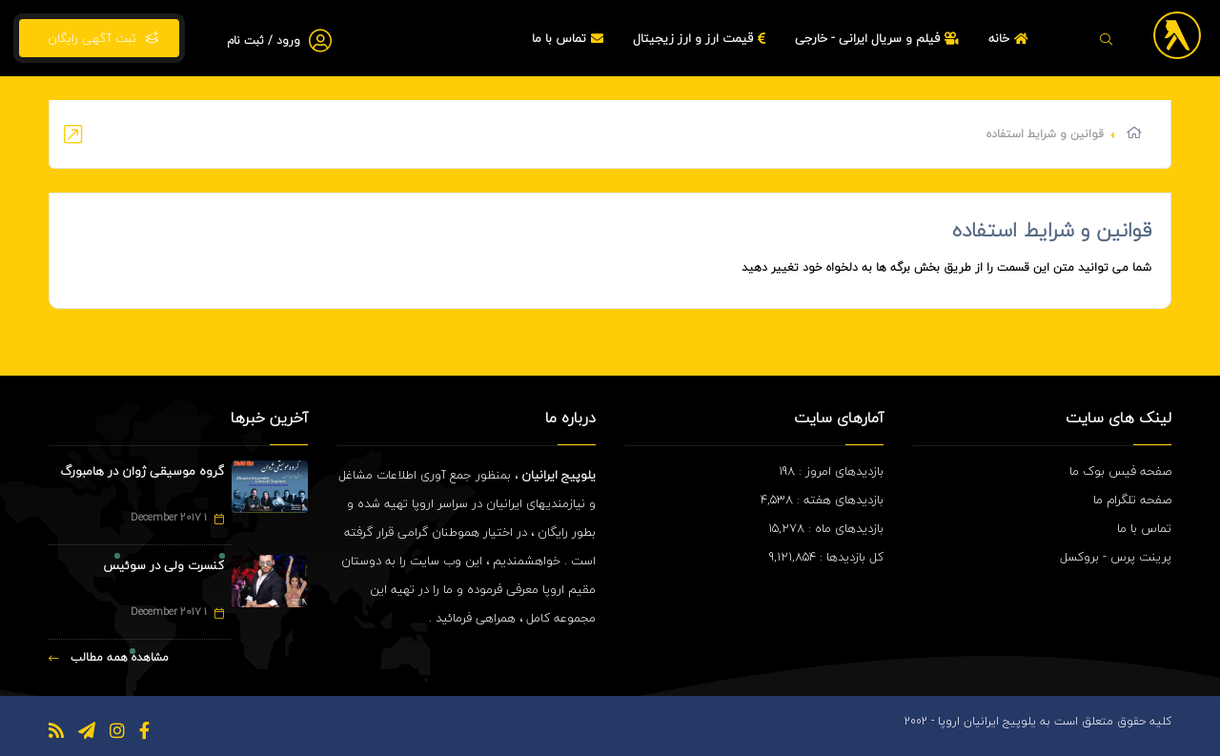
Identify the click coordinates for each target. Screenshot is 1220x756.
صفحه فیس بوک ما (1120, 470)
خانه (1010, 38)
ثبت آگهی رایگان (99, 38)
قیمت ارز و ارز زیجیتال (701, 38)
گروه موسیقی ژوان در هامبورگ (142, 470)
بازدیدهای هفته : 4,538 (822, 499)
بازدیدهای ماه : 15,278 (826, 528)
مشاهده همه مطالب (109, 657)
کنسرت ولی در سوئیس (163, 565)
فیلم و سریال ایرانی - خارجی (879, 38)
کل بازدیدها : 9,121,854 (826, 556)
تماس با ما (570, 38)
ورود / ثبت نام (263, 41)
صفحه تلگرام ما (1132, 499)
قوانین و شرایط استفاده (1051, 230)
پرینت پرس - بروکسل (1115, 556)
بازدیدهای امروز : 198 (831, 470)
